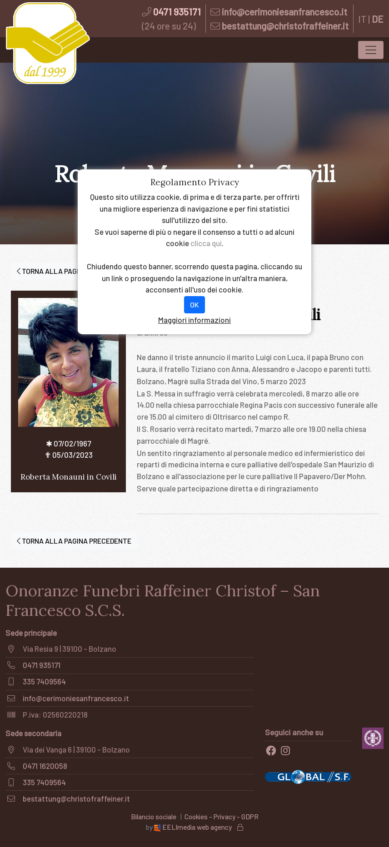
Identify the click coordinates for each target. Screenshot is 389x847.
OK (194, 304)
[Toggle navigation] (371, 50)
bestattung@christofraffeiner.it (285, 25)
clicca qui (206, 243)
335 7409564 (44, 681)
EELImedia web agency (193, 827)
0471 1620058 (45, 765)
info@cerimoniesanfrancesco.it (284, 11)
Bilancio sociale (153, 816)
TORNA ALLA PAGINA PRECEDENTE (74, 271)
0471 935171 (177, 11)
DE (378, 19)
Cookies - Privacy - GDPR (222, 816)
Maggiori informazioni (194, 319)
